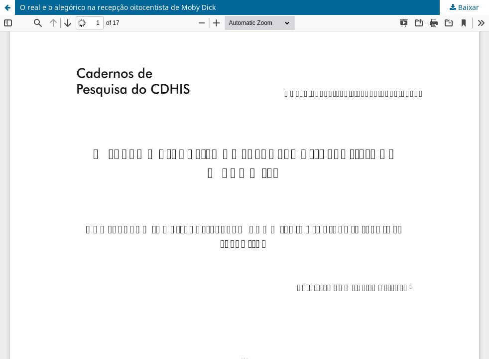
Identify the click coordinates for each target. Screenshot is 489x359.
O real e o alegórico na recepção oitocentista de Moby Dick (118, 7)
